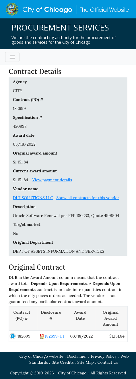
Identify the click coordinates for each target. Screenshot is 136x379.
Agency (20, 81)
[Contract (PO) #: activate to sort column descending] (23, 318)
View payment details (52, 179)
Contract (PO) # (28, 99)
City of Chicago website (41, 356)
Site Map (85, 362)
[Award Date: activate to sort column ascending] (81, 318)
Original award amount (35, 153)
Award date (23, 135)
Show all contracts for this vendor (87, 197)
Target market (26, 224)
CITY (17, 90)
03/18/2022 (24, 144)
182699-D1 (54, 336)
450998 (20, 126)
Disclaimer (77, 356)
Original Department (33, 242)
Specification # (27, 117)
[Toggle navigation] (12, 57)
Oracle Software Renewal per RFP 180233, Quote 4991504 (66, 215)
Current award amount (35, 171)
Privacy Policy (103, 356)
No (15, 233)
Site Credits (62, 362)
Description (24, 206)
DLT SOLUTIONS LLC (33, 197)
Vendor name (25, 188)
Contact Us (108, 362)
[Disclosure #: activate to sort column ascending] (52, 318)
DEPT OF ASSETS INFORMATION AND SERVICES (58, 251)
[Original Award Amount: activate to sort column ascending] (112, 318)
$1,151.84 (20, 162)
